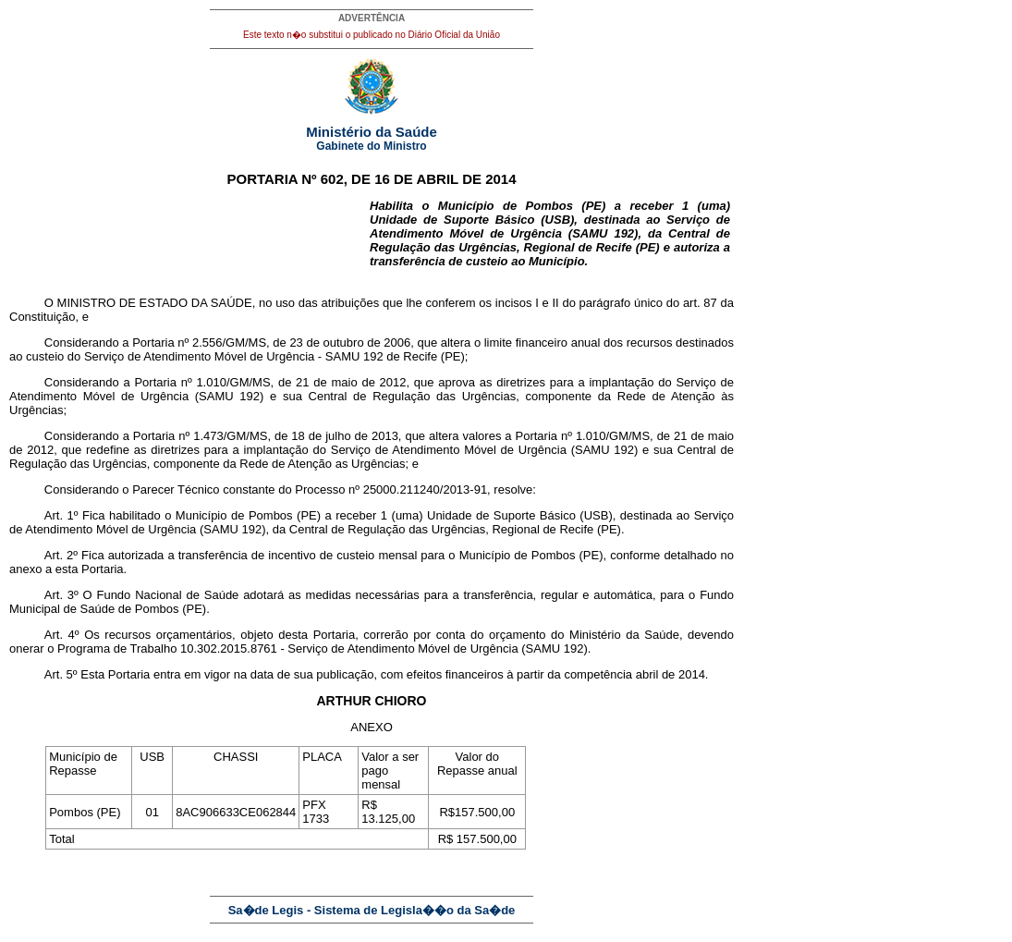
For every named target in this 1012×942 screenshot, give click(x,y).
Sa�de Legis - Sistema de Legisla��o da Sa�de (372, 910)
